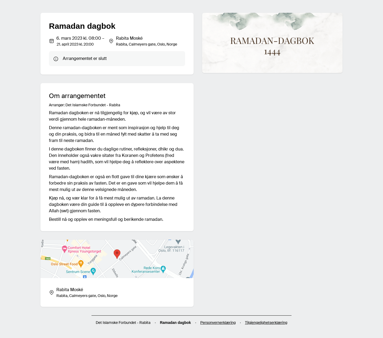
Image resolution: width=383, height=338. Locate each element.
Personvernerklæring (218, 322)
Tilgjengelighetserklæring (266, 322)
